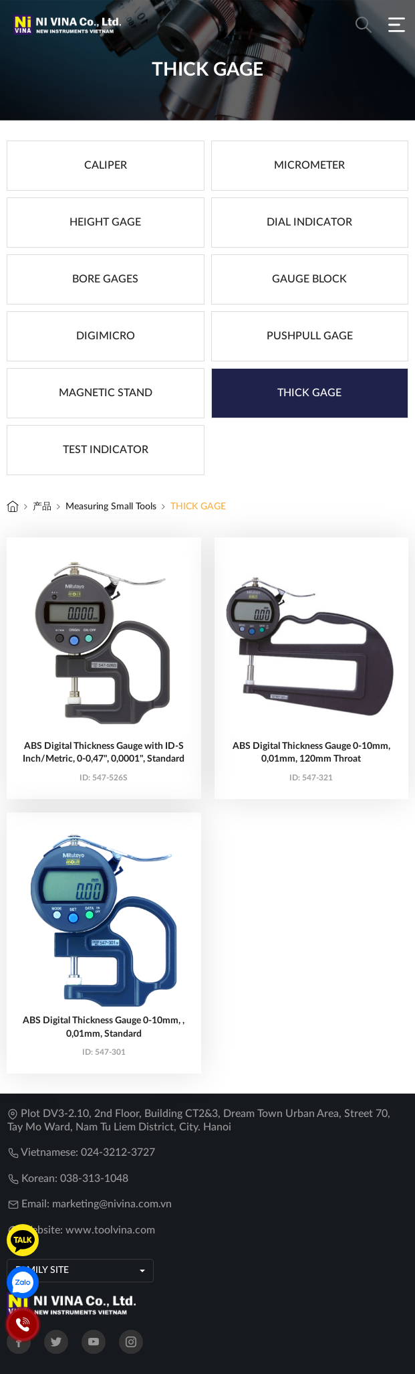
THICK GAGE (198, 506)
